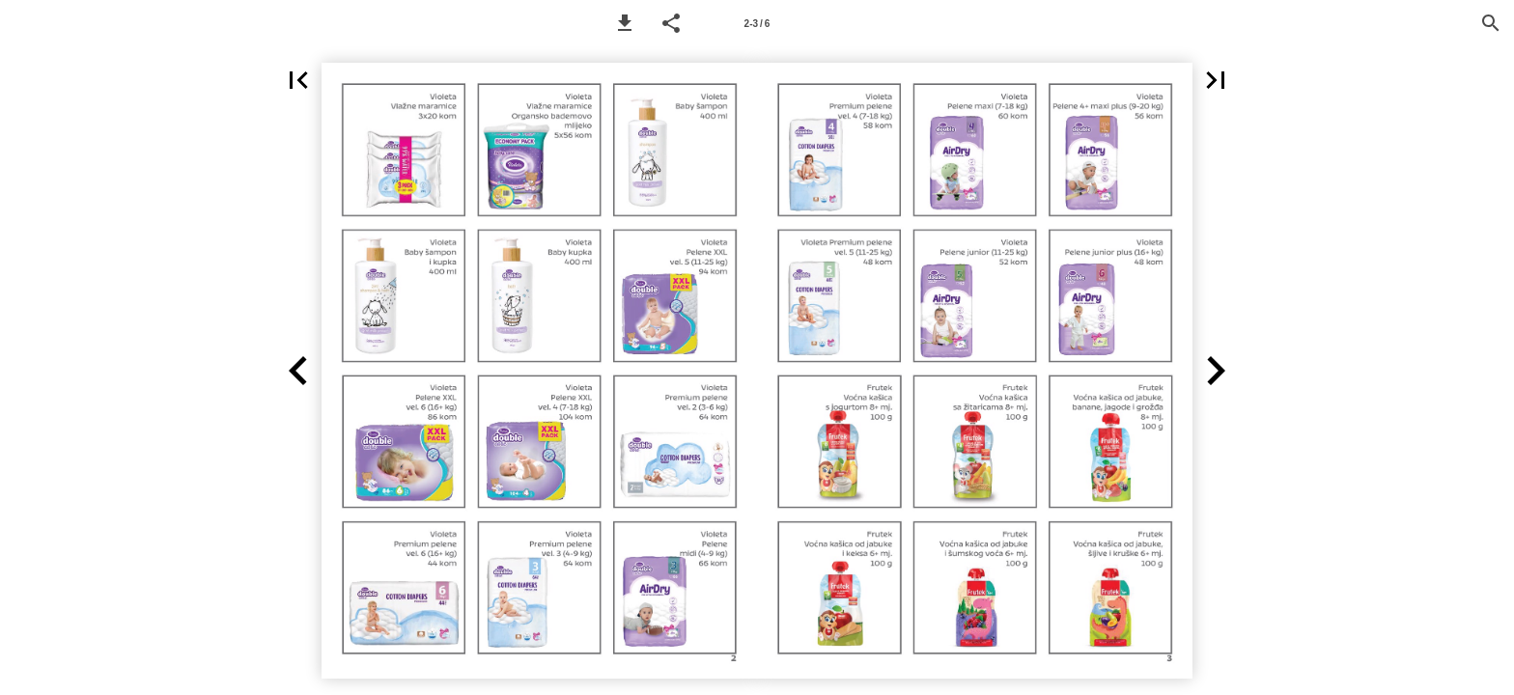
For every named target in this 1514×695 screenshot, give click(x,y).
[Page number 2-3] (757, 23)
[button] (625, 23)
